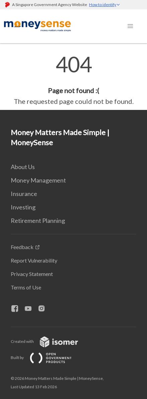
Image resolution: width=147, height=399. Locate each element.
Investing (23, 207)
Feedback (22, 247)
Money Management (38, 180)
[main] (73, 80)
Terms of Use (26, 287)
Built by (46, 357)
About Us (23, 166)
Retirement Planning (38, 220)
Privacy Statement (32, 274)
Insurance (24, 193)
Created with (50, 341)
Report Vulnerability (34, 260)
